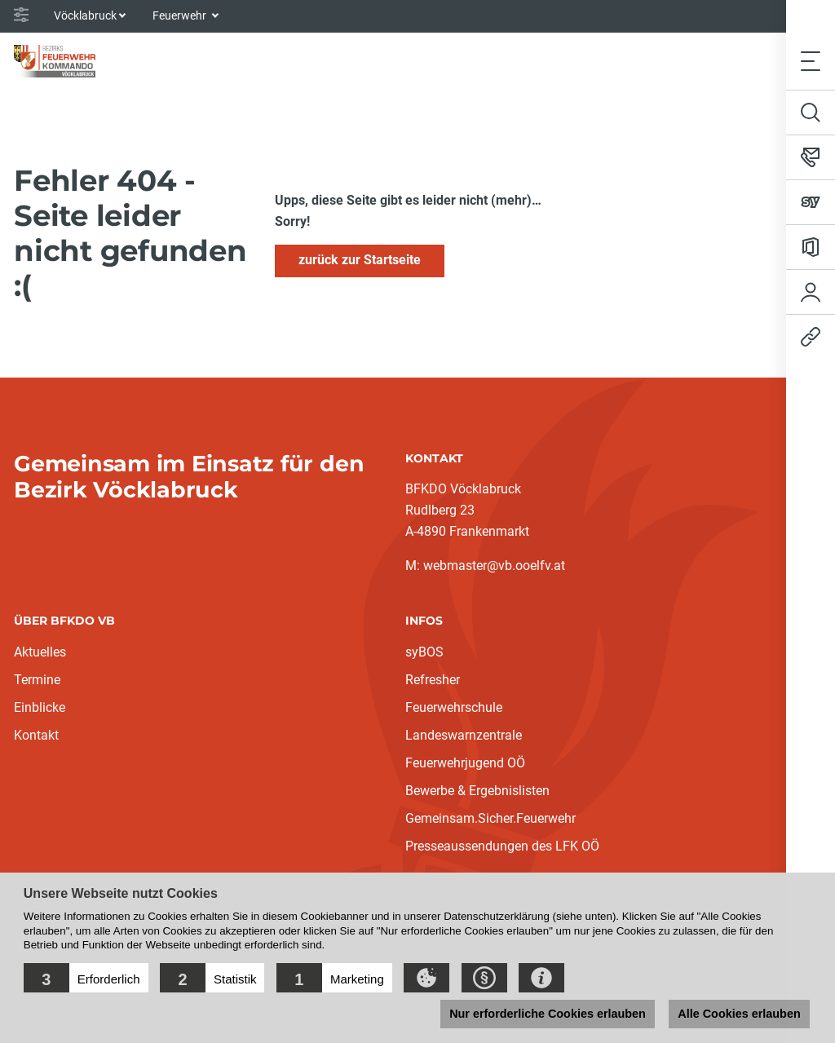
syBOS (424, 652)
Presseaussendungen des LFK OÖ (502, 846)
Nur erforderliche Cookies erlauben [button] (547, 1013)
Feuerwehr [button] (180, 15)
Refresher (432, 679)
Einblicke (39, 707)
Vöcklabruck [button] (85, 15)
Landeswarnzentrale (463, 735)
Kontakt (36, 735)
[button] (86, 977)
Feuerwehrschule (453, 707)
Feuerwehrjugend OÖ (465, 763)
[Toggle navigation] (810, 61)
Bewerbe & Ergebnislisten (477, 790)
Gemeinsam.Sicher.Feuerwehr (490, 818)
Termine (37, 679)
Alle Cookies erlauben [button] (739, 1013)
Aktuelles (40, 652)
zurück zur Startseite (359, 259)
